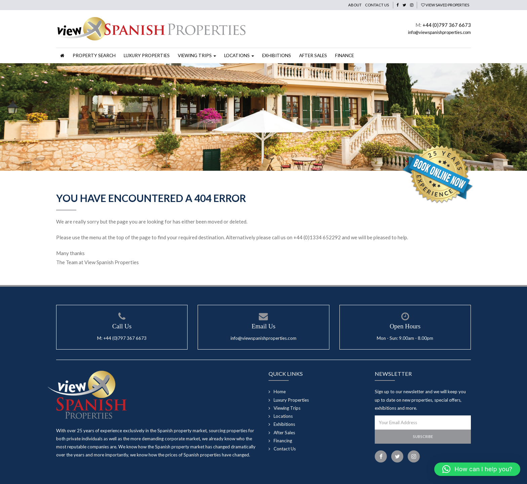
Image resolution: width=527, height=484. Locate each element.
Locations (283, 416)
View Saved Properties (445, 5)
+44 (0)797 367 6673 (446, 25)
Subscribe (423, 436)
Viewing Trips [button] (197, 55)
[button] (477, 469)
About (355, 5)
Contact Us (377, 5)
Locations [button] (239, 55)
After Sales (313, 55)
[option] (263, 117)
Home (280, 391)
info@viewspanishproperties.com (439, 32)
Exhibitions (276, 55)
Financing (283, 440)
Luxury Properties (147, 55)
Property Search (94, 55)
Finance (344, 55)
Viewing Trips (287, 408)
